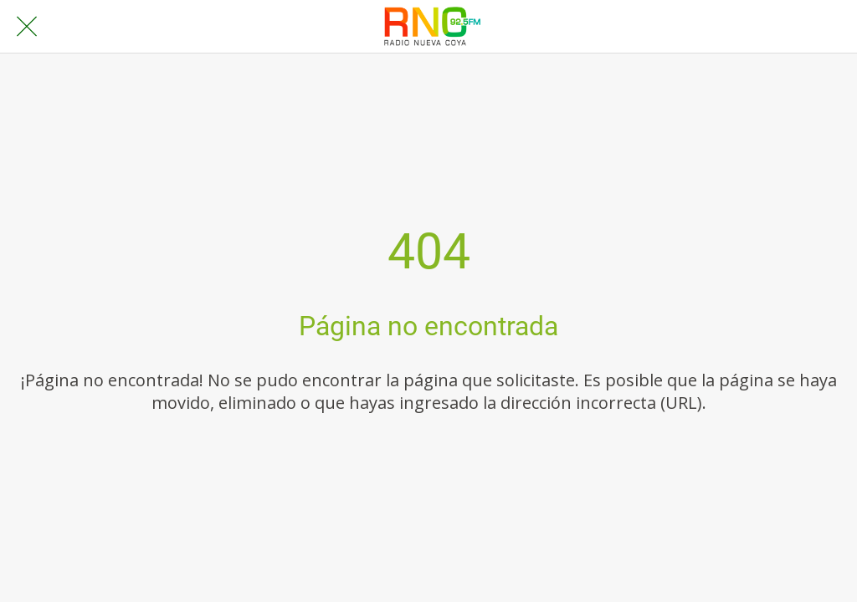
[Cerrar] (27, 27)
